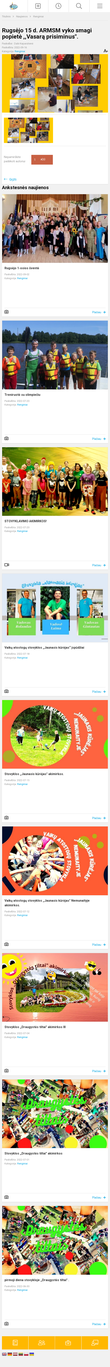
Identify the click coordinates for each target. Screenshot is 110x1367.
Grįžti (12, 179)
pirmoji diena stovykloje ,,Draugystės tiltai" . (37, 1280)
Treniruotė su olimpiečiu (22, 395)
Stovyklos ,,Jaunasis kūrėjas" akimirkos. (34, 774)
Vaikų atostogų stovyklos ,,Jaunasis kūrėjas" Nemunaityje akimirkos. (47, 903)
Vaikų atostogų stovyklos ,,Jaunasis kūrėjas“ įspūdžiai (44, 647)
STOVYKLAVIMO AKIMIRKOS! (26, 521)
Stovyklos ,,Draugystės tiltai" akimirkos (33, 1153)
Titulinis (6, 16)
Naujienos (22, 16)
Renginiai (38, 16)
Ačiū (39, 160)
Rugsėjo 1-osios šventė (22, 268)
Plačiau (96, 312)
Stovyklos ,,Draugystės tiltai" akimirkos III (35, 1027)
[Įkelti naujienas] (38, 6)
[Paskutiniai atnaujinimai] (58, 6)
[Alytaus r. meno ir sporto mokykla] (13, 5)
